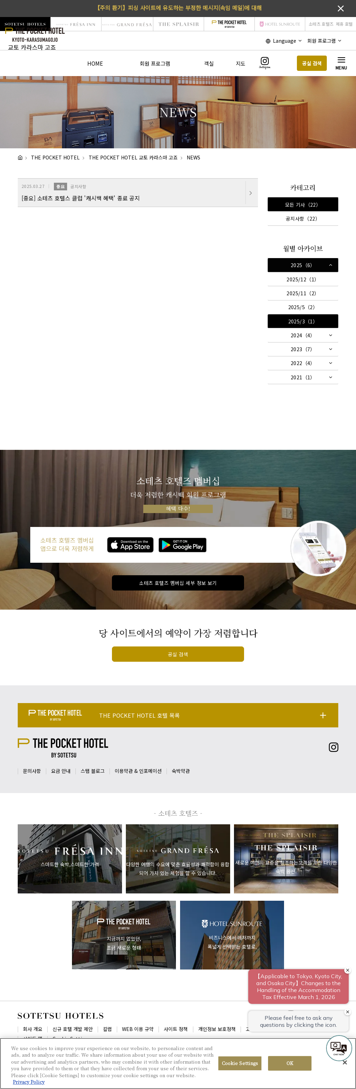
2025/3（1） (303, 321)
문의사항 (32, 770)
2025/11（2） (302, 293)
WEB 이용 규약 (138, 1028)
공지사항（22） (303, 218)
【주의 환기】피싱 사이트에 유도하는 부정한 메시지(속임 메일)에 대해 (178, 7)
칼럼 (107, 1028)
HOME (95, 63)
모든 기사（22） (303, 204)
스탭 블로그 (93, 770)
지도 (240, 63)
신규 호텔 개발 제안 (72, 1028)
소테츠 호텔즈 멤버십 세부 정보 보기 (178, 582)
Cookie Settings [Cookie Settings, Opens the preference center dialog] (240, 1063)
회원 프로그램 (155, 63)
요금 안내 (61, 770)
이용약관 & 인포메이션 (138, 770)
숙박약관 (181, 770)
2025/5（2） (303, 307)
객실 (209, 63)
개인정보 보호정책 (217, 1028)
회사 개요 (32, 1028)
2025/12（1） (302, 279)
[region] (178, 1063)
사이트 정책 (176, 1028)
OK (289, 1063)
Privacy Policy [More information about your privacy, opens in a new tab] (28, 1082)
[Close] (345, 1062)
